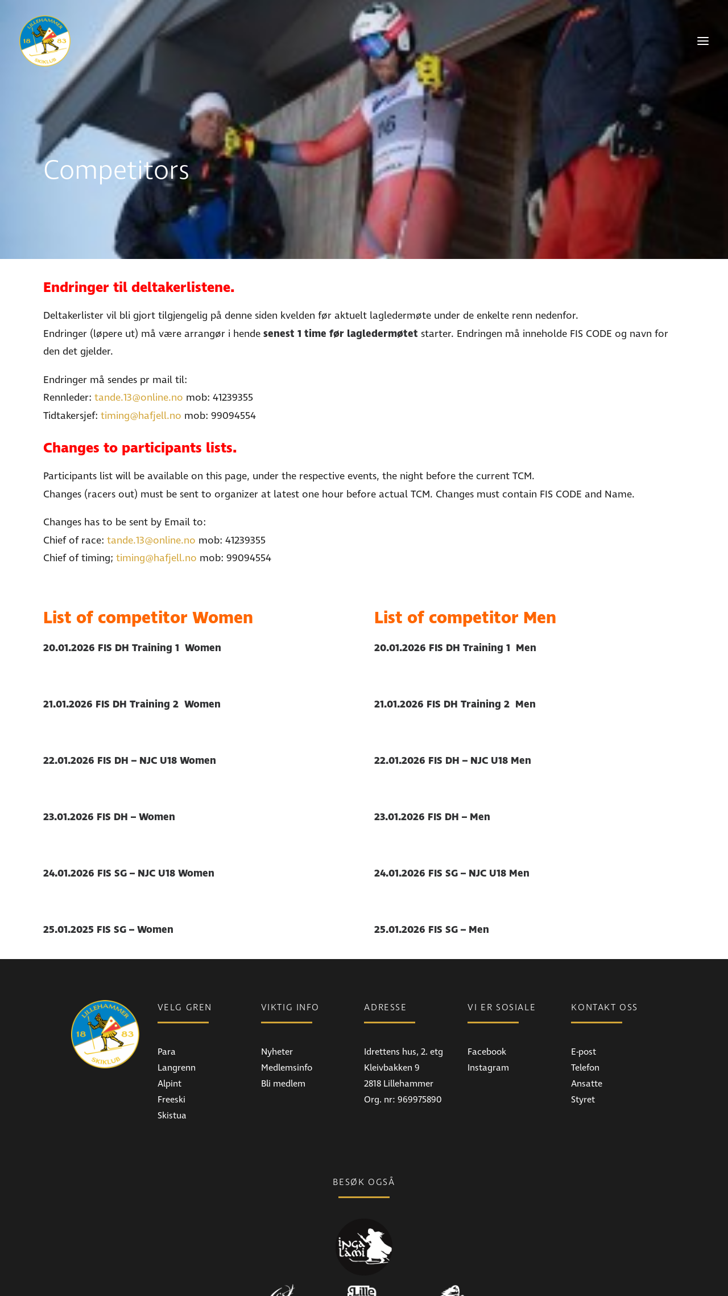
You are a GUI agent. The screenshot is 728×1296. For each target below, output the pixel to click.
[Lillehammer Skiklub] (45, 41)
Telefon (585, 1030)
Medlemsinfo (286, 1030)
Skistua (172, 1078)
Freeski (171, 1062)
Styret (583, 1062)
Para (167, 1014)
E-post (583, 1014)
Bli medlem (283, 1046)
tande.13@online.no (138, 360)
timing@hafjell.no (141, 378)
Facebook (487, 1014)
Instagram (488, 1030)
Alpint (169, 1046)
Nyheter (277, 1014)
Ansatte (586, 1046)
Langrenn (177, 1030)
